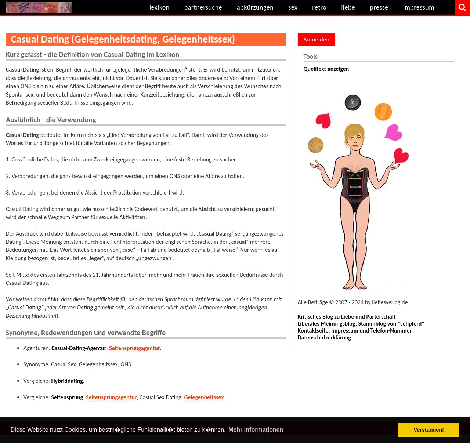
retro (319, 7)
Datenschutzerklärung (324, 337)
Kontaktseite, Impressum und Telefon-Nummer (355, 330)
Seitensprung (67, 397)
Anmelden (317, 39)
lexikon (159, 7)
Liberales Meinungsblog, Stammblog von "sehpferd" (361, 323)
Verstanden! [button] (429, 430)
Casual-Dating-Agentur (78, 348)
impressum (418, 7)
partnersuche (203, 7)
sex (292, 7)
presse (379, 7)
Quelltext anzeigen (326, 68)
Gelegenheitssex (204, 397)
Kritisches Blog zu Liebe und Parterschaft (347, 316)
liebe (348, 7)
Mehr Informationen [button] (255, 429)
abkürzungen (255, 7)
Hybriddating (67, 380)
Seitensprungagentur (134, 348)
